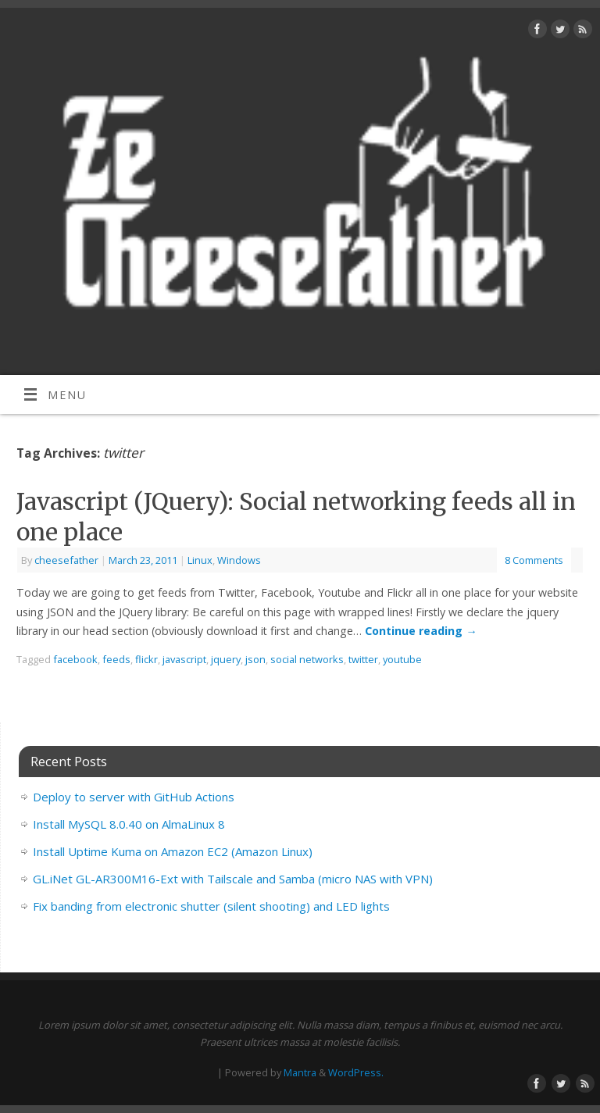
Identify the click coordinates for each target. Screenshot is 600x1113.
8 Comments (534, 560)
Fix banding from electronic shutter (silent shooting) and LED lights (211, 906)
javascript (184, 659)
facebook (75, 659)
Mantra (300, 1072)
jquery (226, 659)
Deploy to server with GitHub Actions (133, 796)
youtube (402, 659)
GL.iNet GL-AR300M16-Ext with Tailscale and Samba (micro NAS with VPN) (233, 878)
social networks (307, 659)
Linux (200, 560)
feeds (116, 659)
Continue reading (421, 630)
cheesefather (66, 560)
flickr (146, 659)
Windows (239, 560)
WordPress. (356, 1072)
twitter (363, 659)
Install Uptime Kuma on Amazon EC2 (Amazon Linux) (172, 851)
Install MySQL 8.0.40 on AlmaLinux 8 (129, 824)
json (255, 659)
